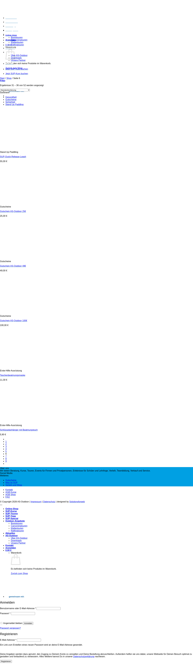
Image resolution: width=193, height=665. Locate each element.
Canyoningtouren (19, 40)
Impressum (36, 502)
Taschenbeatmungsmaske (12, 375)
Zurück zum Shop (19, 573)
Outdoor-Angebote (15, 34)
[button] (10, 40)
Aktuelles (10, 48)
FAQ (7, 497)
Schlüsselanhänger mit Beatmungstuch (19, 430)
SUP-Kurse (11, 18)
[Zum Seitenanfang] (1, 504)
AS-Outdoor (11, 536)
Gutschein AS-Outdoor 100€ (13, 320)
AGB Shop (10, 494)
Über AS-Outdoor (19, 55)
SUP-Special (11, 30)
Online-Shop (11, 509)
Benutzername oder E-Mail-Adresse (18, 608)
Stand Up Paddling (14, 104)
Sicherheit (10, 102)
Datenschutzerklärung (83, 656)
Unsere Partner (18, 60)
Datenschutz (49, 502)
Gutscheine (10, 99)
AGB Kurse (10, 492)
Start (2, 78)
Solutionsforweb (77, 502)
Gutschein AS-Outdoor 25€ (13, 211)
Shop (8, 78)
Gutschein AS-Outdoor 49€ (13, 266)
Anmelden (28, 623)
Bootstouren (17, 37)
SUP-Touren (11, 22)
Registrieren (6, 661)
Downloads (16, 58)
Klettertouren (17, 42)
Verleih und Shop (13, 485)
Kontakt (9, 63)
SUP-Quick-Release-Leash (13, 157)
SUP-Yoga (10, 26)
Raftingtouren (17, 45)
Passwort (5, 613)
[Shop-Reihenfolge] (15, 90)
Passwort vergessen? (10, 628)
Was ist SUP (11, 482)
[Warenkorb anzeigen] (8, 550)
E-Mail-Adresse (8, 640)
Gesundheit (11, 97)
